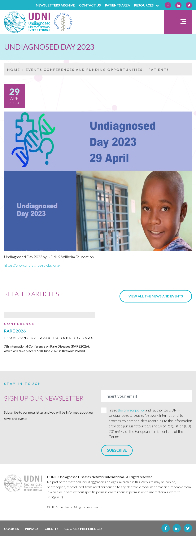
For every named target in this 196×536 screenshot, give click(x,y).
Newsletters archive (55, 5)
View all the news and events (156, 296)
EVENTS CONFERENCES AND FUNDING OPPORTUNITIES (84, 69)
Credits (51, 529)
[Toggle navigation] (178, 22)
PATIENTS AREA (117, 5)
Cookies (11, 529)
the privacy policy (131, 410)
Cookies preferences (83, 529)
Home (13, 69)
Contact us (90, 5)
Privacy (32, 529)
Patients (158, 69)
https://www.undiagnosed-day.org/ (32, 265)
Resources (147, 5)
